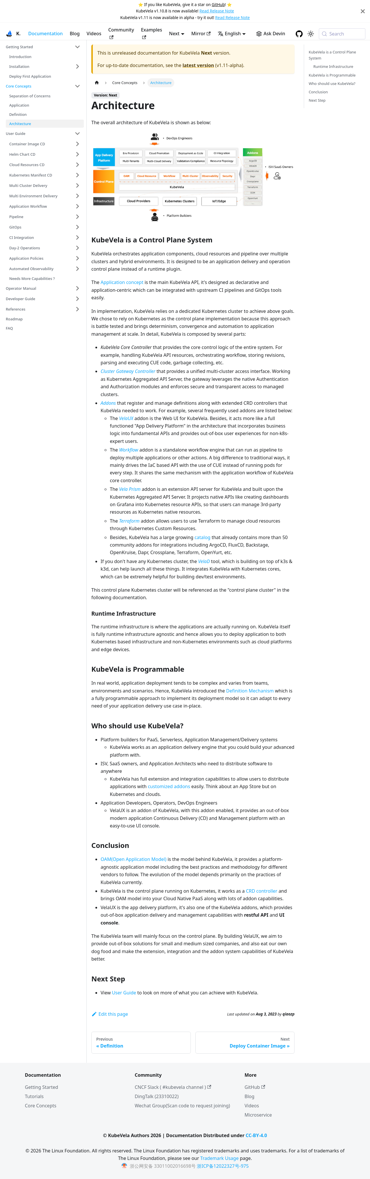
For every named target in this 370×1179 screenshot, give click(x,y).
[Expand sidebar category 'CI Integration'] (77, 237)
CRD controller (262, 891)
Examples (151, 33)
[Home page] (96, 82)
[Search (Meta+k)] (342, 33)
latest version (198, 65)
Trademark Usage (219, 1158)
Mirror (201, 33)
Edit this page (109, 1014)
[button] (43, 46)
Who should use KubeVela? (332, 83)
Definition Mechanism (250, 691)
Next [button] (174, 33)
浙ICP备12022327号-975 (223, 1166)
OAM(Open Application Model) (133, 859)
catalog (202, 537)
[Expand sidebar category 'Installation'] (77, 66)
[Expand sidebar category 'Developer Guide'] (77, 298)
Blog (74, 33)
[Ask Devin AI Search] (271, 33)
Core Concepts (40, 1105)
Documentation (45, 33)
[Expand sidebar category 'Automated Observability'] (77, 268)
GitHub (218, 4)
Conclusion (318, 91)
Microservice (258, 1115)
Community (121, 33)
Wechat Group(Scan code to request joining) (182, 1105)
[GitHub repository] (299, 33)
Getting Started (41, 1087)
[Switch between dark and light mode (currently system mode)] (310, 33)
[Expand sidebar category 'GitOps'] (77, 227)
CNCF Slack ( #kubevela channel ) (173, 1087)
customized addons (169, 786)
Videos (94, 33)
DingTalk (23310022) (157, 1096)
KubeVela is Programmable (332, 75)
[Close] (363, 11)
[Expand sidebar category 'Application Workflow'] (77, 206)
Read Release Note (216, 11)
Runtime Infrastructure (333, 66)
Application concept (122, 282)
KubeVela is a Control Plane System (332, 55)
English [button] (229, 33)
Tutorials (34, 1096)
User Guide (124, 992)
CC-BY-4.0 (256, 1135)
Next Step (317, 100)
